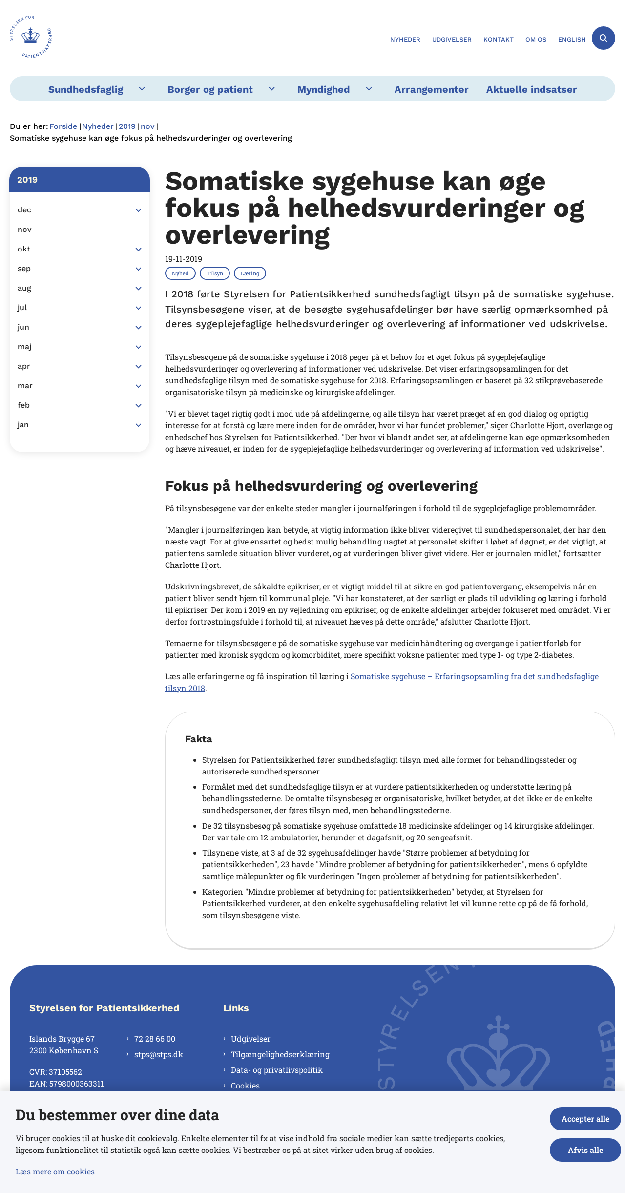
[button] (136, 210)
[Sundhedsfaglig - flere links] (140, 88)
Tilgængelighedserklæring (280, 1054)
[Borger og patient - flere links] (270, 88)
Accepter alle (585, 1118)
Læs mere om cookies (55, 1171)
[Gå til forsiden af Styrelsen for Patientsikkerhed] (31, 38)
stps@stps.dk (158, 1054)
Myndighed (323, 89)
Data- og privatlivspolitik (277, 1070)
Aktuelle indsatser (531, 89)
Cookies (245, 1085)
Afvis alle (585, 1150)
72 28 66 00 (154, 1038)
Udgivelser (251, 1038)
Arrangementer (432, 89)
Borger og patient (210, 89)
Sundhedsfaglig (85, 89)
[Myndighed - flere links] (367, 88)
